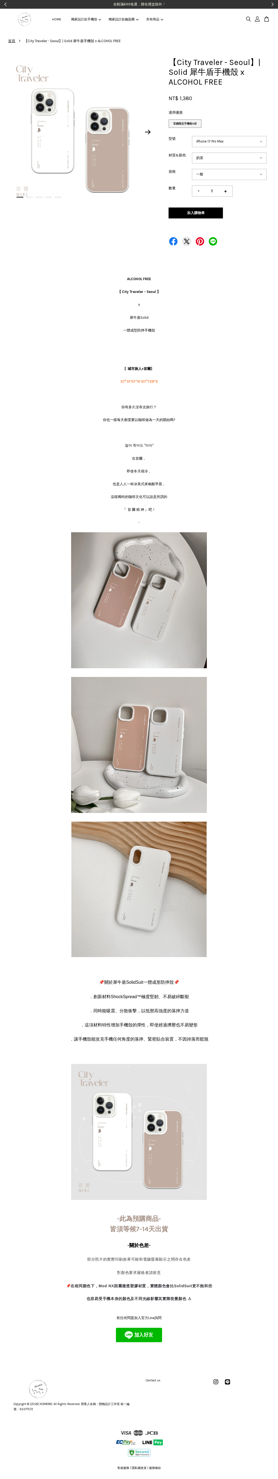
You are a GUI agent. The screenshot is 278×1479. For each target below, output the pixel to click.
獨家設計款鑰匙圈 (123, 19)
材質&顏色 (177, 155)
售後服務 (123, 1468)
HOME (56, 19)
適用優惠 (176, 112)
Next (147, 132)
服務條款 (155, 1468)
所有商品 (154, 19)
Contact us (153, 1380)
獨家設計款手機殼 (86, 19)
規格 (172, 171)
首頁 (11, 41)
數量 (172, 188)
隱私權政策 (139, 1468)
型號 (172, 139)
